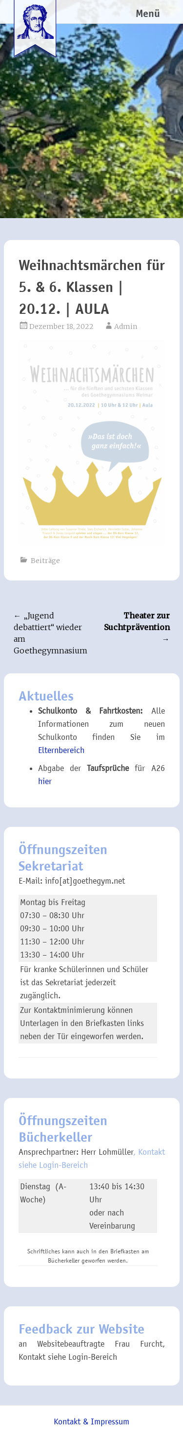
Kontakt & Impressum (91, 1422)
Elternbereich (61, 750)
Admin (125, 326)
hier (45, 781)
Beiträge (45, 560)
